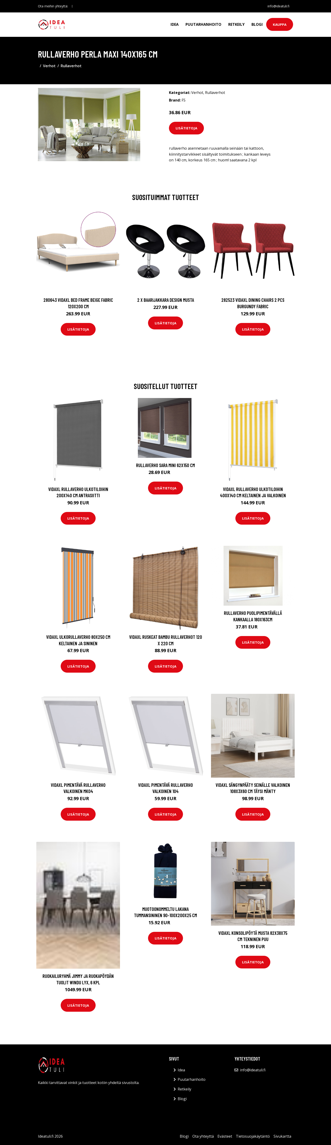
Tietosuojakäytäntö (253, 1136)
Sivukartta (282, 1136)
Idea (175, 24)
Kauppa (279, 24)
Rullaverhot (71, 65)
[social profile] (72, 6)
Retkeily (236, 24)
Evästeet (224, 1136)
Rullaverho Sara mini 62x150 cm (165, 465)
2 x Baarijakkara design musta (165, 300)
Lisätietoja (186, 128)
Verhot (49, 65)
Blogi (257, 24)
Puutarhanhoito (203, 24)
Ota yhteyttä (203, 1136)
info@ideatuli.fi (278, 6)
